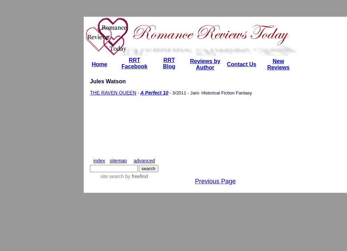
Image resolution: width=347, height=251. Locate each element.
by (136, 176)
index (99, 160)
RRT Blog (169, 63)
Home (99, 64)
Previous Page (215, 181)
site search (112, 176)
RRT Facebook (134, 63)
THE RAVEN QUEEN (113, 93)
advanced (144, 160)
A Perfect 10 (154, 93)
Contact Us (241, 64)
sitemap (118, 160)
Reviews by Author (205, 64)
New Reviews (278, 64)
